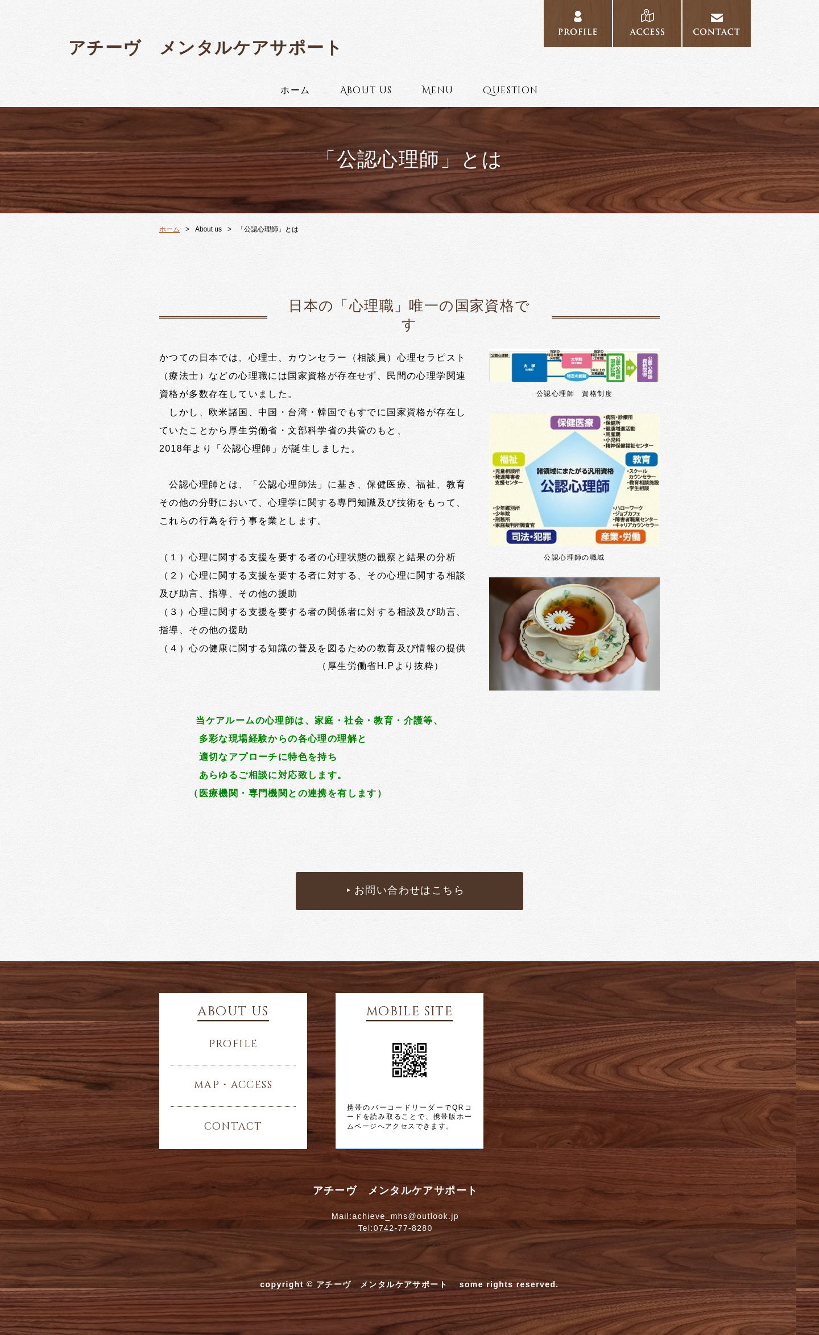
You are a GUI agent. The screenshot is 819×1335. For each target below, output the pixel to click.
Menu (438, 90)
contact (233, 1127)
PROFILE (578, 24)
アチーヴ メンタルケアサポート (214, 47)
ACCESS (647, 24)
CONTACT (716, 24)
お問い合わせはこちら (409, 891)
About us (366, 90)
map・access (233, 1085)
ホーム (295, 90)
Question (510, 90)
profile (233, 1044)
